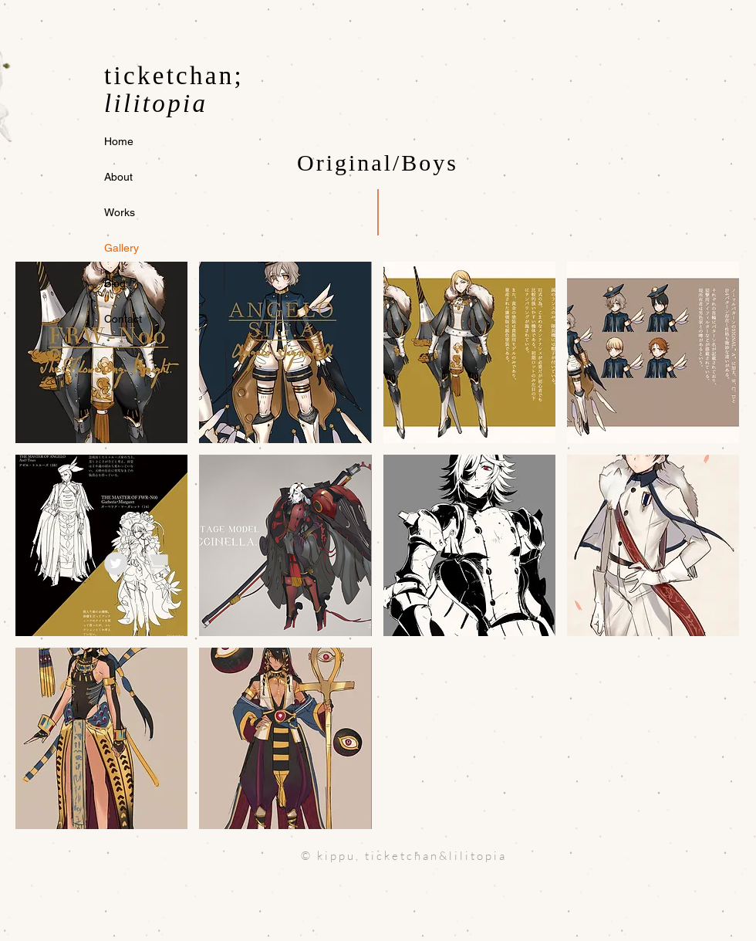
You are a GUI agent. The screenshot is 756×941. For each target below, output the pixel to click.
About (118, 177)
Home (118, 141)
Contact (123, 319)
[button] (101, 352)
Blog (115, 283)
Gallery (121, 248)
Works (119, 212)
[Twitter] (115, 563)
